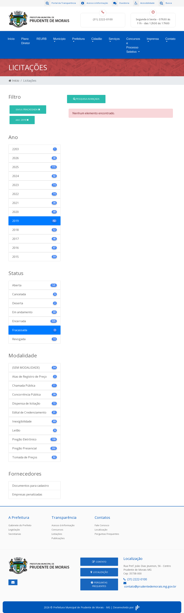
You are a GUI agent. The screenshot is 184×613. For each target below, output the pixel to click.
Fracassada (28, 106)
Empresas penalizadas (27, 492)
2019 (22, 117)
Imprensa (153, 37)
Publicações (58, 535)
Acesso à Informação (63, 522)
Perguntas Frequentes (107, 531)
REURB (41, 37)
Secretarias (14, 531)
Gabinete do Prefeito (19, 522)
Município (59, 37)
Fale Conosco (102, 522)
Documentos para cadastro (30, 483)
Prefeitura (78, 37)
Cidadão (96, 37)
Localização (101, 527)
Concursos (57, 527)
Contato (170, 37)
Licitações (57, 531)
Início (11, 37)
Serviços (114, 37)
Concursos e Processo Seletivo (133, 43)
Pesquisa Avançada (86, 96)
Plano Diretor (25, 39)
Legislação (14, 527)
